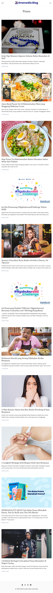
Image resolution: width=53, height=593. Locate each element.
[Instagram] (28, 585)
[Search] (50, 3)
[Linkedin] (31, 585)
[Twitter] (22, 585)
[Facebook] (25, 585)
